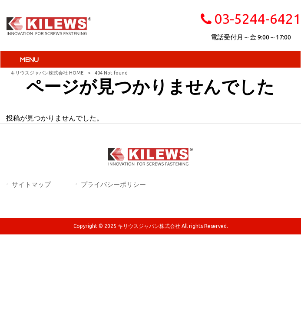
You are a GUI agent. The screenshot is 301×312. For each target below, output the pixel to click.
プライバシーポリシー (113, 184)
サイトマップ (31, 184)
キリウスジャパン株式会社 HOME (46, 72)
